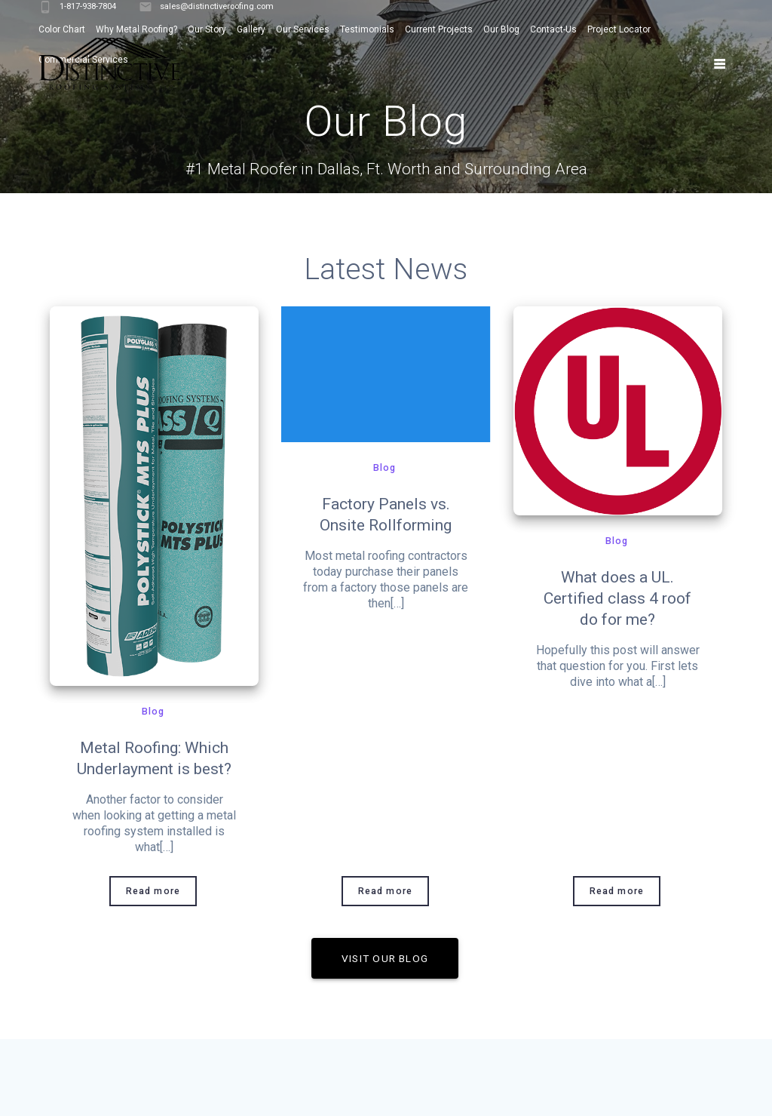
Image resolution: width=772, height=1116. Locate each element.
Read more (153, 891)
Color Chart (61, 29)
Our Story (207, 29)
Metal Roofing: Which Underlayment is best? (154, 758)
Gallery (251, 29)
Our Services (302, 29)
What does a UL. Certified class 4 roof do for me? (617, 598)
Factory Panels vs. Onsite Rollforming (386, 514)
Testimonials (367, 29)
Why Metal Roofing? (136, 29)
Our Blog (501, 29)
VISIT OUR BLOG (385, 958)
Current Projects (439, 29)
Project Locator (619, 29)
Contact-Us (553, 29)
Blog (153, 711)
